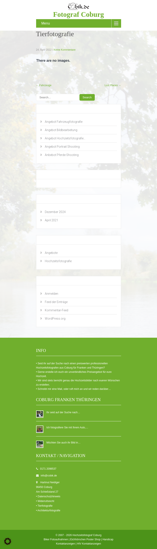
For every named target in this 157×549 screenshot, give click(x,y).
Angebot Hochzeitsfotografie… (65, 138)
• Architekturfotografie (48, 510)
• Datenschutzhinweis (48, 496)
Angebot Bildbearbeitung (61, 130)
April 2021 (51, 220)
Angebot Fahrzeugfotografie (63, 121)
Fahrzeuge (44, 85)
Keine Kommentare (65, 49)
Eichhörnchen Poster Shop (85, 539)
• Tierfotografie (44, 505)
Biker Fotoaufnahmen (56, 539)
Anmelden (51, 293)
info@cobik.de (49, 475)
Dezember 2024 (55, 212)
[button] (7, 541)
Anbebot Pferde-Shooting (62, 155)
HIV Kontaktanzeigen (89, 543)
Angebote (51, 252)
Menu (45, 23)
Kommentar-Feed (56, 310)
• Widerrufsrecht (45, 501)
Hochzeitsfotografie (58, 261)
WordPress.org (55, 318)
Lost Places (113, 85)
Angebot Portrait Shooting (62, 146)
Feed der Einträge (56, 302)
